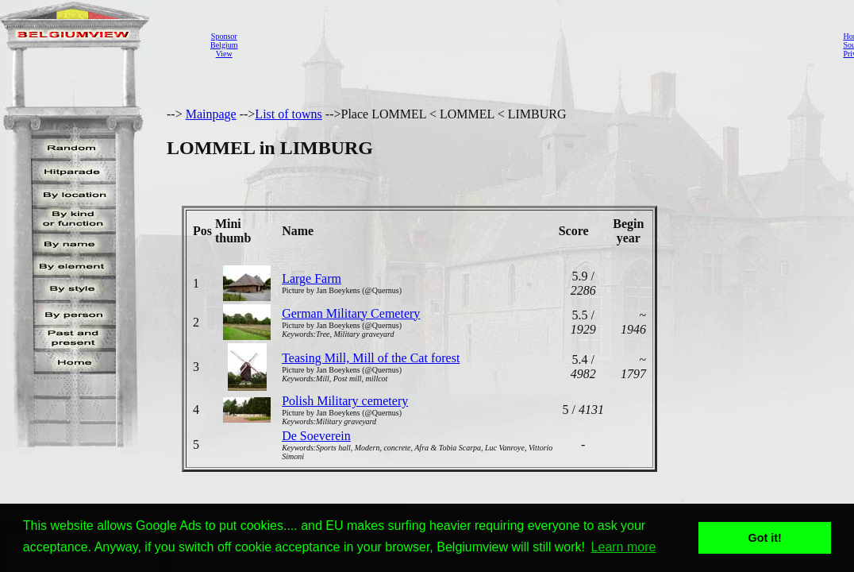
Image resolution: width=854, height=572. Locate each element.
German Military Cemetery (351, 313)
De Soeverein (316, 436)
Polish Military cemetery (345, 401)
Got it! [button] (765, 537)
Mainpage (211, 114)
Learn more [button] (623, 547)
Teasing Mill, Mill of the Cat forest (371, 358)
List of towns (288, 114)
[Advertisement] (536, 44)
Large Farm (311, 278)
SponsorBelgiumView (223, 45)
